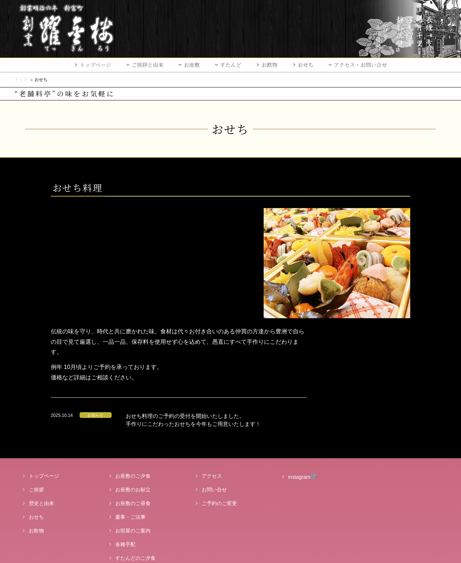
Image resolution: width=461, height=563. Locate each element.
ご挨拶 (36, 371)
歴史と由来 (41, 385)
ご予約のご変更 (219, 385)
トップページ (95, 64)
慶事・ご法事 (130, 399)
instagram (295, 358)
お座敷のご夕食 (133, 358)
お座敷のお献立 (133, 371)
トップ (20, 79)
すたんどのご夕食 (135, 440)
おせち (306, 64)
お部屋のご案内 (133, 412)
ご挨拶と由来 (147, 64)
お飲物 (269, 64)
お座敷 (192, 64)
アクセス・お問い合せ (360, 64)
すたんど (230, 64)
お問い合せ (214, 371)
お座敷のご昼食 (133, 385)
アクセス (212, 358)
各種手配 (125, 426)
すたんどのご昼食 (135, 453)
